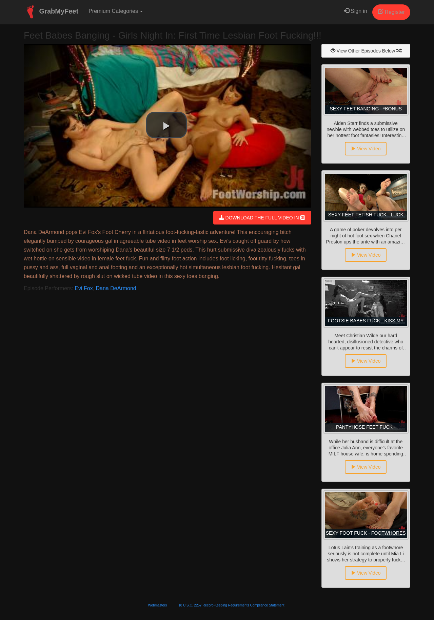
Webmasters (157, 605)
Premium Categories (115, 11)
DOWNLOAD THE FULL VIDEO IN (262, 217)
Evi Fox (84, 288)
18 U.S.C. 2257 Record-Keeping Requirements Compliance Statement (231, 605)
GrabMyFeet (51, 12)
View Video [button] (365, 148)
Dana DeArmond (116, 288)
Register (391, 12)
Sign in (355, 11)
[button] (166, 125)
